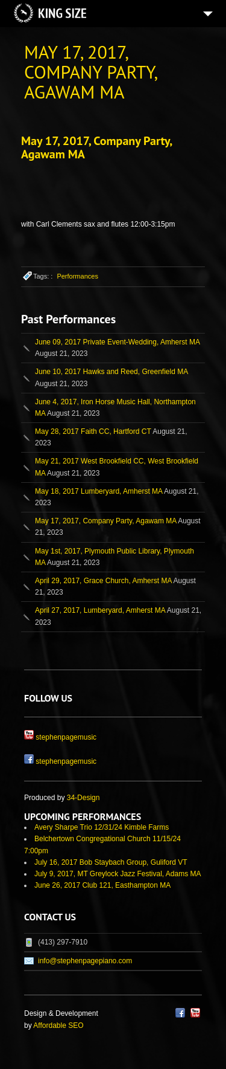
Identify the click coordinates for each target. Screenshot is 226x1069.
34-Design (83, 797)
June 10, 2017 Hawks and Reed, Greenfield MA (111, 371)
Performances (77, 276)
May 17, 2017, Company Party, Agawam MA (96, 147)
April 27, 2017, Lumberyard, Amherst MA (100, 610)
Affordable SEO (58, 1025)
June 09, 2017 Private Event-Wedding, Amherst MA (117, 342)
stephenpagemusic (66, 737)
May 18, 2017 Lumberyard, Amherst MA (98, 491)
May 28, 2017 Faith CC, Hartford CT (93, 431)
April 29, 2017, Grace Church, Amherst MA (103, 580)
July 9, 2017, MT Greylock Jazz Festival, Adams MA (117, 874)
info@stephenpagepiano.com (85, 961)
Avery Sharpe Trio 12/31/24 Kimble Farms (101, 827)
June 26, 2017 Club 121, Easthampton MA (102, 885)
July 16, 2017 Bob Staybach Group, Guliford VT (110, 862)
